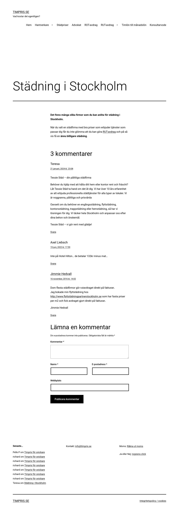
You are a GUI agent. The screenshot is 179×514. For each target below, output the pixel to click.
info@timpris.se (83, 446)
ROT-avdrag (90, 25)
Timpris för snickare (34, 452)
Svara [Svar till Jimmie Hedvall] (53, 315)
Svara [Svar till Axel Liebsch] (53, 263)
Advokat (76, 25)
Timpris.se (21, 12)
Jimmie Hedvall (61, 274)
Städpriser (62, 25)
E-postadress (99, 364)
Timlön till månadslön (134, 25)
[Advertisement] (89, 58)
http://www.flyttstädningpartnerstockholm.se (76, 296)
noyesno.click (139, 454)
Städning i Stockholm (35, 483)
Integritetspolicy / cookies (153, 501)
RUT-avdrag (107, 25)
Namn (54, 364)
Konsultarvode (158, 25)
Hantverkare (42, 25)
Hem (29, 25)
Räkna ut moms (135, 446)
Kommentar (57, 341)
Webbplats (55, 380)
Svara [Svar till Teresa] (53, 232)
